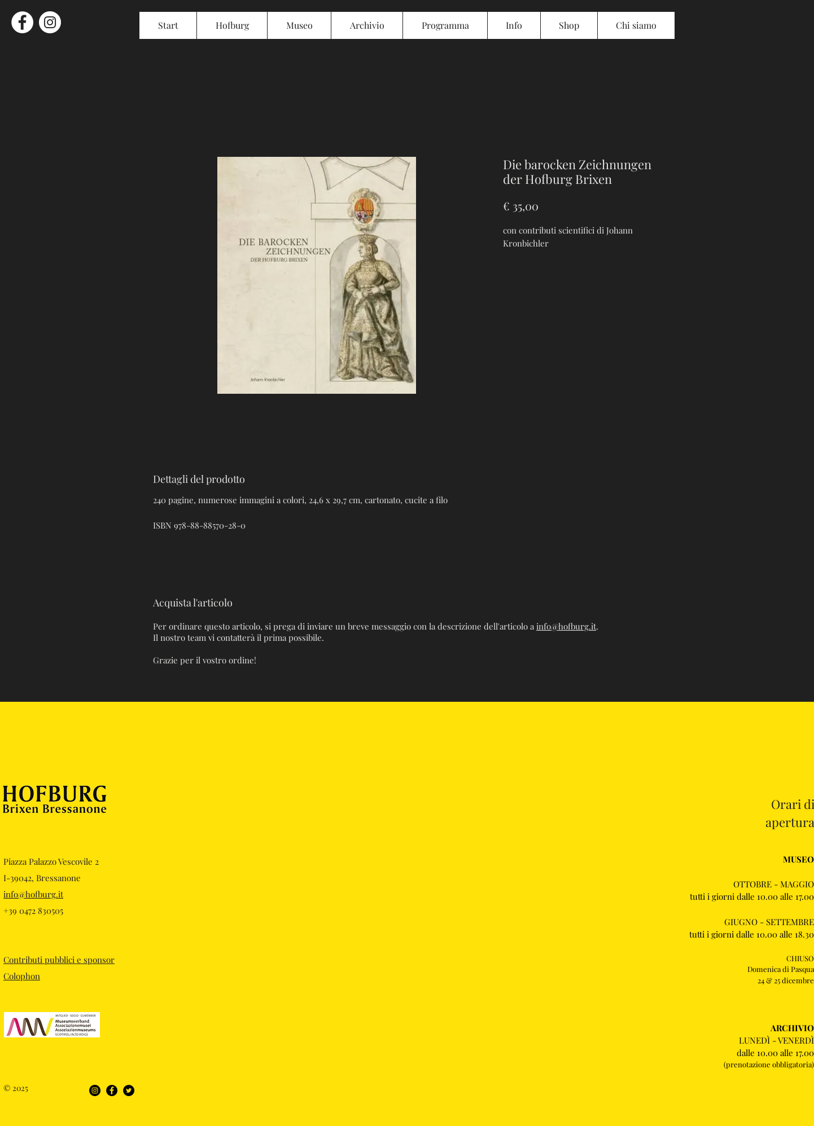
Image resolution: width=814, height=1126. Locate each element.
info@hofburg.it (566, 626)
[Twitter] (128, 1090)
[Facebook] (111, 1090)
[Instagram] (94, 1090)
